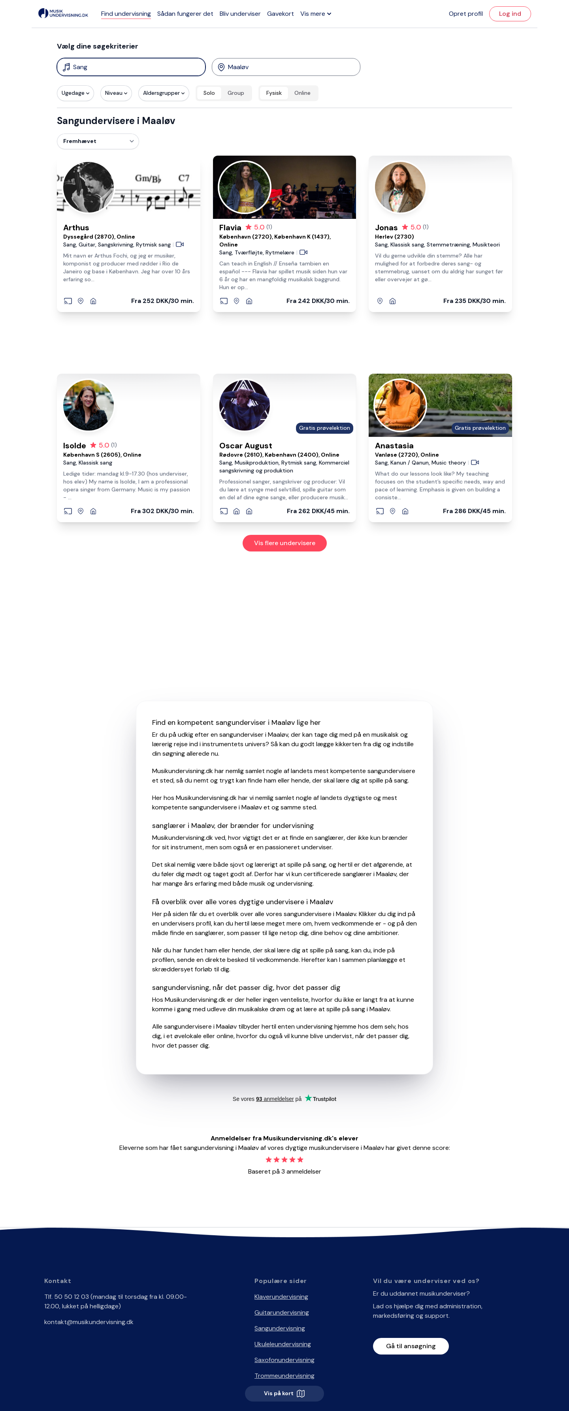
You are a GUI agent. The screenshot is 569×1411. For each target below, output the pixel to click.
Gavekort (280, 13)
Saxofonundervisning (284, 1360)
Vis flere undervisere (284, 543)
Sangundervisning (279, 1328)
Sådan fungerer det (185, 13)
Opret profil (466, 13)
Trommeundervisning (284, 1375)
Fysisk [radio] (274, 92)
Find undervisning (126, 13)
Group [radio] (236, 92)
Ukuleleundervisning (282, 1344)
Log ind (510, 13)
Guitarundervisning (281, 1312)
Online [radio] (302, 92)
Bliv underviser (240, 13)
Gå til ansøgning (411, 1346)
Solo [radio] (209, 92)
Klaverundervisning (281, 1296)
